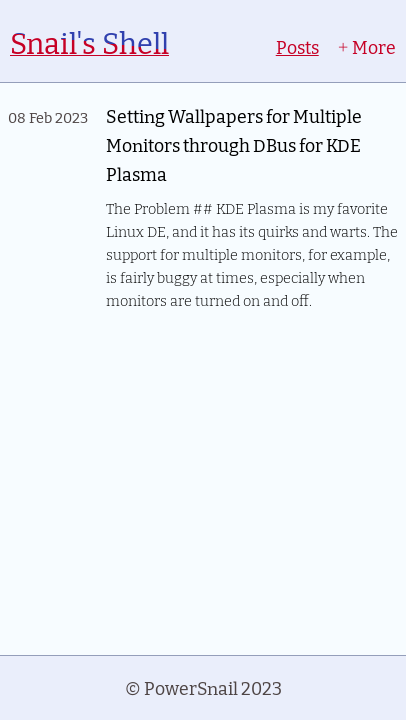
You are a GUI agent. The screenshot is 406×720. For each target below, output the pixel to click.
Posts (297, 46)
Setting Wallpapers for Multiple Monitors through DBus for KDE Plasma (234, 144)
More (366, 46)
